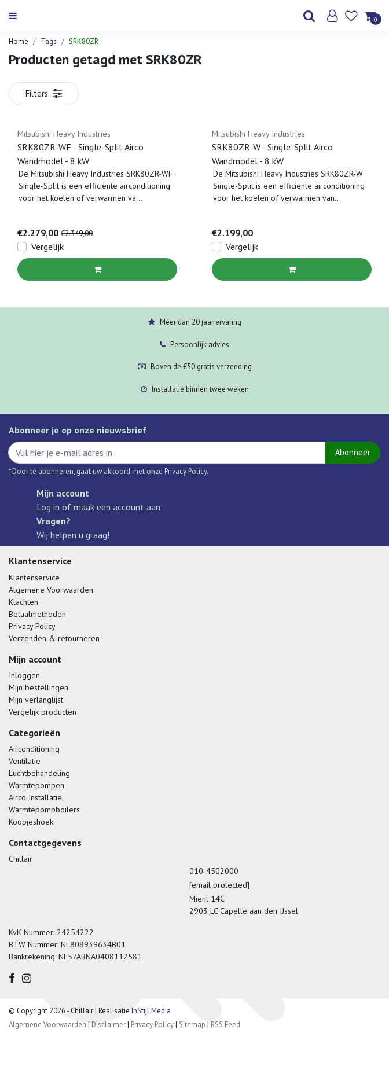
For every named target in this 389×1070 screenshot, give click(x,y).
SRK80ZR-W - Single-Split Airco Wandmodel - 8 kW (272, 154)
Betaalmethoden (37, 614)
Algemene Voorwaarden (51, 589)
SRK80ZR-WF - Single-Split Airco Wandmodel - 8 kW (80, 154)
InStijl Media (150, 1011)
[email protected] (219, 885)
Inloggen (24, 675)
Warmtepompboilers (44, 809)
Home (18, 41)
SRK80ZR (83, 41)
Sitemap (192, 1024)
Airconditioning (34, 749)
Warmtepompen (36, 785)
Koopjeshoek (31, 822)
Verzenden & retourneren (54, 638)
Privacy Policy (32, 626)
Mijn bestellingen (38, 687)
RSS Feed (225, 1024)
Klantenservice (34, 577)
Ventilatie (25, 761)
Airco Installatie (35, 797)
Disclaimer (108, 1024)
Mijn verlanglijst (36, 699)
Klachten (23, 602)
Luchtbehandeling (39, 773)
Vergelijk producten (42, 712)
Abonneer (352, 452)
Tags (49, 41)
